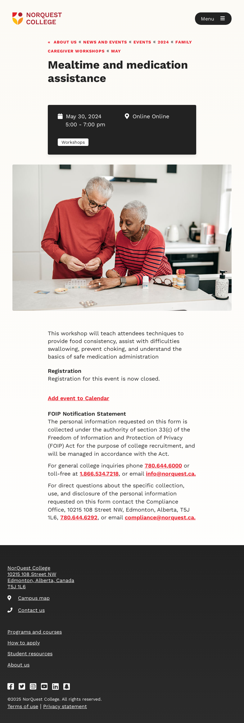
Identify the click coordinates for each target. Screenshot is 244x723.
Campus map (28, 598)
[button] (213, 18)
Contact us (26, 610)
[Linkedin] (57, 687)
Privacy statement (65, 706)
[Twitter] (24, 687)
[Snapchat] (68, 687)
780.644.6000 (163, 465)
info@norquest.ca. (171, 473)
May (116, 50)
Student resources (29, 654)
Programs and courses (34, 632)
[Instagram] (35, 687)
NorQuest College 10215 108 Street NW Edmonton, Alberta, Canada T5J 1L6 (40, 577)
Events (142, 41)
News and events (105, 41)
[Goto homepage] (37, 18)
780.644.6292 (78, 517)
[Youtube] (46, 687)
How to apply (23, 643)
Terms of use (22, 706)
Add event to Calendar (78, 398)
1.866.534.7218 (99, 473)
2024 (163, 41)
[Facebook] (12, 687)
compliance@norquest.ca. (160, 517)
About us (65, 41)
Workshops (73, 142)
